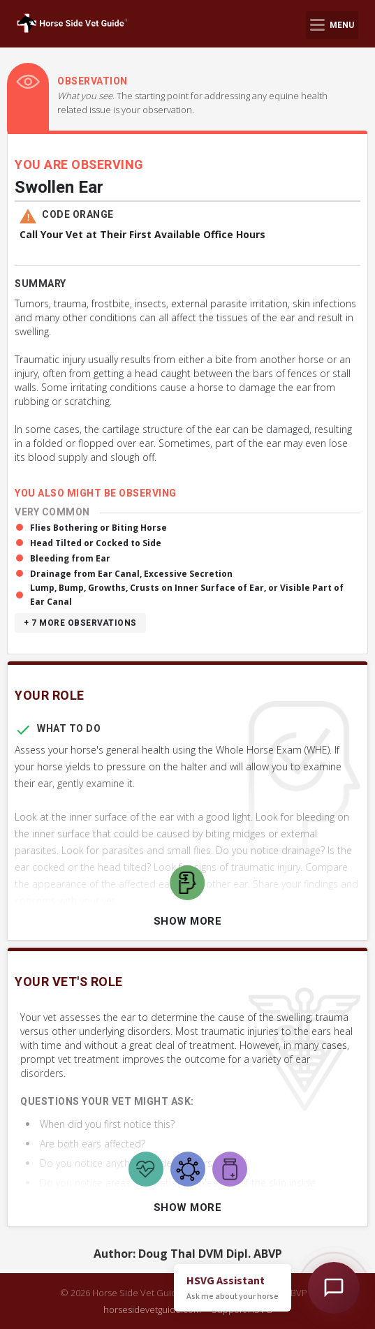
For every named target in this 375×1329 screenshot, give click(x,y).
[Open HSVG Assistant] (334, 1288)
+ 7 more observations (80, 623)
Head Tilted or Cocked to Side (95, 543)
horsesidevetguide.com (152, 1309)
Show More (188, 921)
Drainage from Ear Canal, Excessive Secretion (131, 574)
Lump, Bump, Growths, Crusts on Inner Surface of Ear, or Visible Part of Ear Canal (187, 595)
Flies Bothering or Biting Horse (98, 528)
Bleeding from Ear (70, 558)
